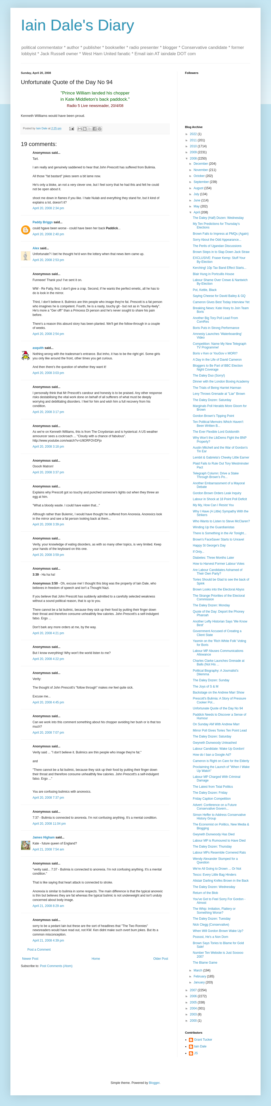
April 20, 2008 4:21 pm (48, 633)
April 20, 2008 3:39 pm (48, 524)
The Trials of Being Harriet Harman (217, 388)
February (200, 976)
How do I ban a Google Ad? (212, 755)
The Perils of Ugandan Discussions (217, 246)
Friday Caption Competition (212, 798)
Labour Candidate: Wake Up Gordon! (218, 749)
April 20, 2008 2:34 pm (48, 208)
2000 (194, 1020)
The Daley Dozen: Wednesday (214, 887)
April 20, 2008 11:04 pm (49, 823)
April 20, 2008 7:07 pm (48, 732)
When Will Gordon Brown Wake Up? (218, 931)
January (200, 982)
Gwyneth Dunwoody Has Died (214, 834)
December (201, 164)
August (199, 188)
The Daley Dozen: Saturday (212, 400)
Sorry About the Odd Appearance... (217, 239)
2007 (194, 990)
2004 (194, 1008)
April (197, 212)
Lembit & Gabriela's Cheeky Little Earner (221, 457)
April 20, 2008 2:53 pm (48, 260)
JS (196, 1053)
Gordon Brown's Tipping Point (213, 416)
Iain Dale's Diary (77, 25)
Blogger (154, 1083)
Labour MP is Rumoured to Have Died (219, 840)
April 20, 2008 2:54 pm (48, 334)
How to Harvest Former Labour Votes (218, 563)
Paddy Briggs (43, 222)
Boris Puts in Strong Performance (216, 328)
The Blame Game (205, 962)
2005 (194, 1002)
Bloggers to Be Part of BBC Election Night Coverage (218, 367)
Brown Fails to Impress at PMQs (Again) (221, 234)
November (201, 170)
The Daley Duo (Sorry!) (209, 375)
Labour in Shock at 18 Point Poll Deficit (220, 499)
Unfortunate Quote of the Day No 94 (218, 708)
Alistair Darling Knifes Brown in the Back (221, 880)
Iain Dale (200, 1046)
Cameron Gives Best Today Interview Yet (221, 302)
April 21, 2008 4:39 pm (48, 940)
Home (96, 959)
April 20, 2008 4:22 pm (48, 659)
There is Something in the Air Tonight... (220, 533)
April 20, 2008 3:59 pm (48, 555)
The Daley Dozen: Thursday (212, 846)
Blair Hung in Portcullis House (213, 274)
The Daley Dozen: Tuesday (212, 918)
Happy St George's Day (209, 545)
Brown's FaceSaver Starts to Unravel (218, 539)
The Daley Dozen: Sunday (211, 680)
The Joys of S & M (205, 686)
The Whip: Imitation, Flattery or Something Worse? (214, 910)
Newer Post (30, 959)
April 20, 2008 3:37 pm (48, 472)
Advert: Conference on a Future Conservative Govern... (215, 806)
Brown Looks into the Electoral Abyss (218, 589)
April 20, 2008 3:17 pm (48, 412)
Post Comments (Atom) (56, 966)
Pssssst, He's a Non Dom (210, 937)
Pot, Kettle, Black (205, 290)
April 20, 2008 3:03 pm (48, 373)
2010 (194, 146)
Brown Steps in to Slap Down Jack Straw (221, 252)
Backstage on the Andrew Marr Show (218, 692)
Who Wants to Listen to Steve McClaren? (221, 521)
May (197, 206)
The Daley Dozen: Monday (211, 605)
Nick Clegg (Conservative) (211, 924)
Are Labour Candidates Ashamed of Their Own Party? (217, 571)
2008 (194, 158)
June (197, 200)
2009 (194, 152)
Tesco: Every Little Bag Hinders (214, 874)
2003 (194, 1014)
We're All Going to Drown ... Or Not (217, 868)
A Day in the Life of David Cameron (217, 359)
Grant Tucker (203, 1039)
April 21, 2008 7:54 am (48, 849)
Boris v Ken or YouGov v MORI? (215, 353)
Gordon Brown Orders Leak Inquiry (217, 493)
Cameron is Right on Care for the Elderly (221, 761)
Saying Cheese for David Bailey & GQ (219, 296)
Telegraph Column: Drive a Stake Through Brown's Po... (216, 475)
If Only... (198, 552)
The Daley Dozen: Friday (210, 792)
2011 (194, 140)
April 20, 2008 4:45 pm (48, 702)
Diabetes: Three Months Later (213, 558)
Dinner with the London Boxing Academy (221, 381)
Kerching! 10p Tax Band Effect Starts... (220, 268)
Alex (36, 248)
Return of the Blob (205, 893)
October (200, 176)
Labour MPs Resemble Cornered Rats (219, 852)
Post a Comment (39, 949)
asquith (38, 348)
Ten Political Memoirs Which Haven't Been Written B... (218, 423)
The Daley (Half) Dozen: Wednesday (218, 218)
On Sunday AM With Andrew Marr (216, 724)
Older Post (160, 959)
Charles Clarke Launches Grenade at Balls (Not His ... (218, 662)
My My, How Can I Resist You (213, 505)
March (198, 970)
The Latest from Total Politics (213, 787)
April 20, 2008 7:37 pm (48, 797)
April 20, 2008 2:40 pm (48, 234)
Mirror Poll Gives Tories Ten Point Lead (220, 730)
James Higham (44, 837)
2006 (194, 996)
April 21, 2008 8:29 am (48, 906)
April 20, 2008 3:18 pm (48, 446)
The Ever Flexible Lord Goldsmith (216, 432)
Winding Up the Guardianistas (213, 527)
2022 (194, 134)
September (202, 182)
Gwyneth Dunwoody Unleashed (215, 743)
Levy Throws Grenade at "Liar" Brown (219, 394)
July (197, 194)
